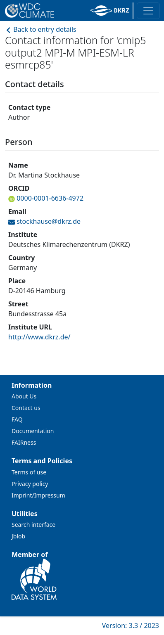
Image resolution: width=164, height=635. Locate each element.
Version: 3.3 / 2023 (130, 625)
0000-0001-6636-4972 (49, 198)
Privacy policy (30, 484)
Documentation (33, 431)
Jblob (18, 536)
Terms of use (29, 472)
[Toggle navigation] (148, 10)
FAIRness (24, 442)
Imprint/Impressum (38, 495)
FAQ (17, 419)
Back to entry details (40, 29)
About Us (24, 396)
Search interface (33, 524)
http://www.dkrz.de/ (39, 336)
